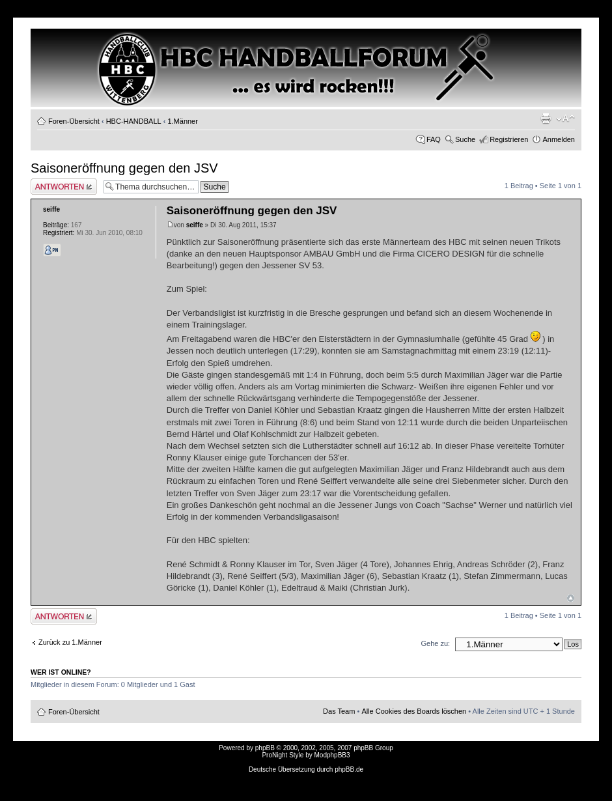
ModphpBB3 (332, 755)
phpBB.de (349, 769)
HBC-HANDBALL (133, 121)
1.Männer (182, 121)
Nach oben (570, 598)
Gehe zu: (435, 643)
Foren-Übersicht (74, 121)
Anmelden (558, 139)
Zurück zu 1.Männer (70, 642)
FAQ (433, 139)
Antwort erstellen (64, 186)
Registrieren (509, 139)
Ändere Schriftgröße (565, 118)
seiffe (194, 225)
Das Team (339, 711)
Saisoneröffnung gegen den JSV (124, 168)
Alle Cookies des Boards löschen (413, 711)
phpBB (265, 748)
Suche (465, 139)
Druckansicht (545, 118)
